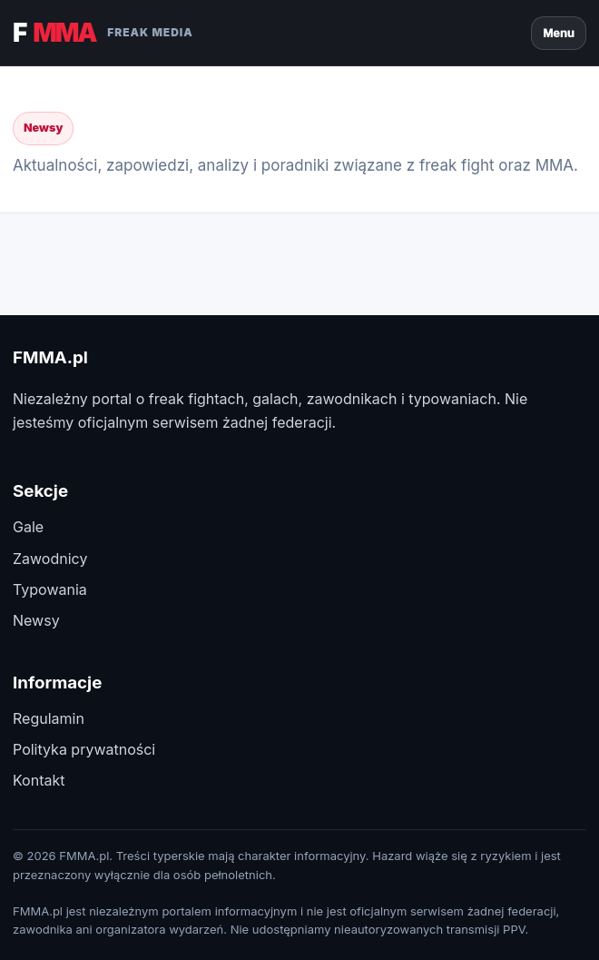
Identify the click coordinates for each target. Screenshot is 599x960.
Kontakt (38, 780)
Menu (558, 33)
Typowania (50, 589)
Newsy (36, 620)
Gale (28, 527)
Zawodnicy (50, 558)
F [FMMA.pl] (103, 33)
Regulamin (48, 718)
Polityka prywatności (84, 749)
